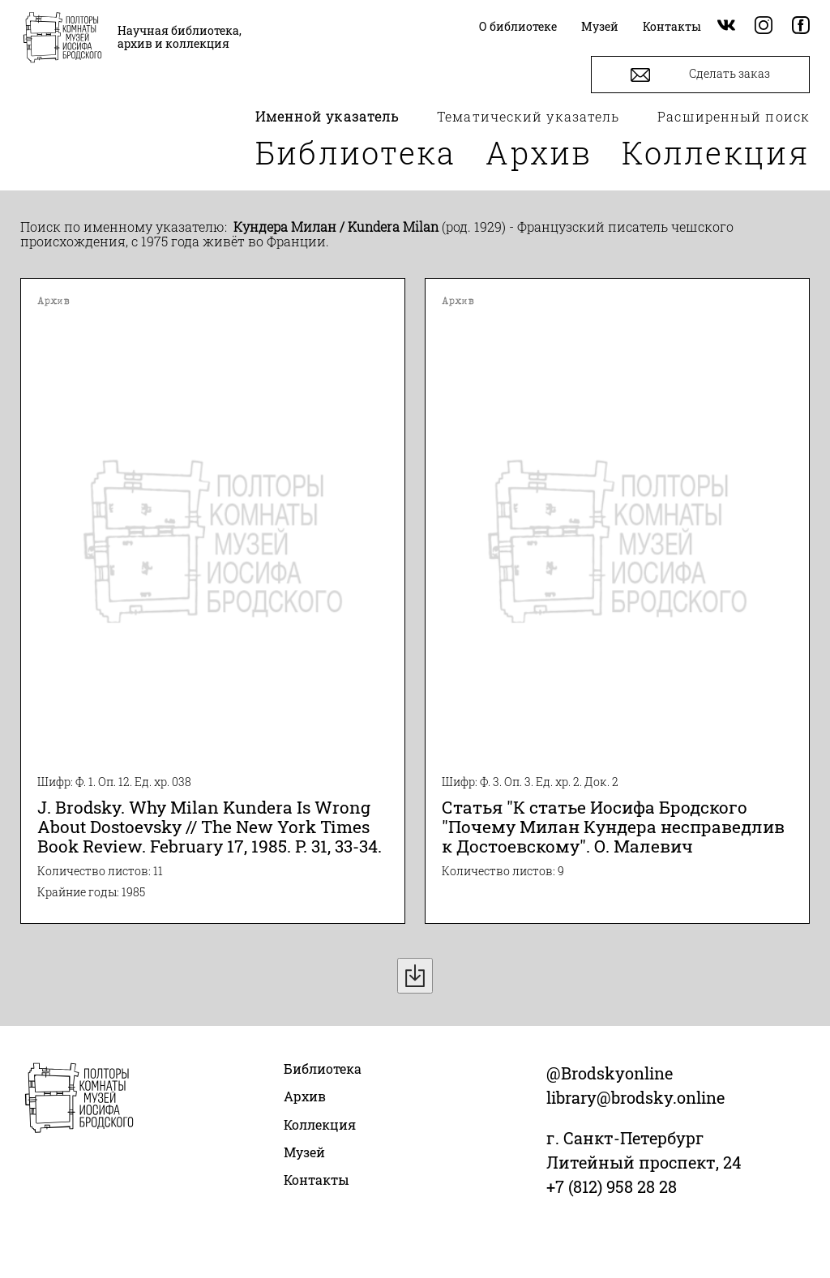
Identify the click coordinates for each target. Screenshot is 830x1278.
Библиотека (355, 152)
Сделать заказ (700, 75)
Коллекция (716, 152)
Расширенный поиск (733, 116)
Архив (539, 152)
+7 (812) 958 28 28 (611, 1186)
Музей (304, 1151)
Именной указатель (327, 116)
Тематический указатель (528, 116)
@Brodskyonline (609, 1073)
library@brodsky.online (635, 1097)
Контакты (316, 1179)
